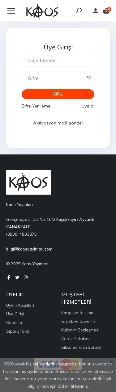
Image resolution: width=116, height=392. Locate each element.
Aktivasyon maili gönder (58, 123)
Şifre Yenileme (36, 106)
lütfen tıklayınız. (73, 386)
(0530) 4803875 (21, 234)
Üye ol (87, 106)
